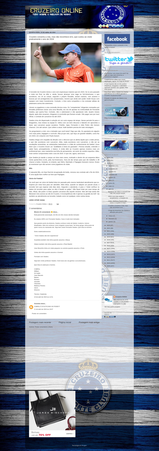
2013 (109, 254)
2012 (109, 257)
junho (111, 183)
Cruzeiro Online (121, 297)
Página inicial (65, 322)
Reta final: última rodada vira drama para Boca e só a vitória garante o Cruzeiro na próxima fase (116, 93)
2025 (109, 160)
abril (110, 189)
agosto (111, 177)
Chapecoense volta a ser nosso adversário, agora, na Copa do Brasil (116, 80)
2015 (109, 248)
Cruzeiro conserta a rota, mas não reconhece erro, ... (118, 206)
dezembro (112, 166)
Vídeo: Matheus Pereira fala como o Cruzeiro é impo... (117, 202)
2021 (109, 231)
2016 (109, 245)
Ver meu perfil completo (112, 307)
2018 (109, 240)
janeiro (111, 222)
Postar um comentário (39, 313)
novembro (112, 169)
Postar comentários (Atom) (44, 327)
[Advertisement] (117, 354)
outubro (111, 172)
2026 (109, 157)
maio (110, 186)
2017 (109, 242)
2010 (109, 263)
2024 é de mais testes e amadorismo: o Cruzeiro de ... (119, 197)
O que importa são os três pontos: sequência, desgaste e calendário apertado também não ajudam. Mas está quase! (116, 86)
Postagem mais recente (40, 322)
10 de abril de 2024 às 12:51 (43, 297)
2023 (109, 225)
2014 (109, 251)
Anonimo (37, 303)
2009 (109, 266)
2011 (109, 260)
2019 (109, 237)
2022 (109, 228)
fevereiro (112, 219)
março (111, 216)
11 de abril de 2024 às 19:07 (43, 309)
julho (110, 180)
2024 (109, 163)
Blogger (84, 445)
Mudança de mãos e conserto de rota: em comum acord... (119, 192)
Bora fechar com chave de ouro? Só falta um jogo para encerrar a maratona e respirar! (116, 75)
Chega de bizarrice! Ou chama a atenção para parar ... (119, 211)
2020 (109, 234)
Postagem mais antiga (89, 322)
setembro (112, 174)
